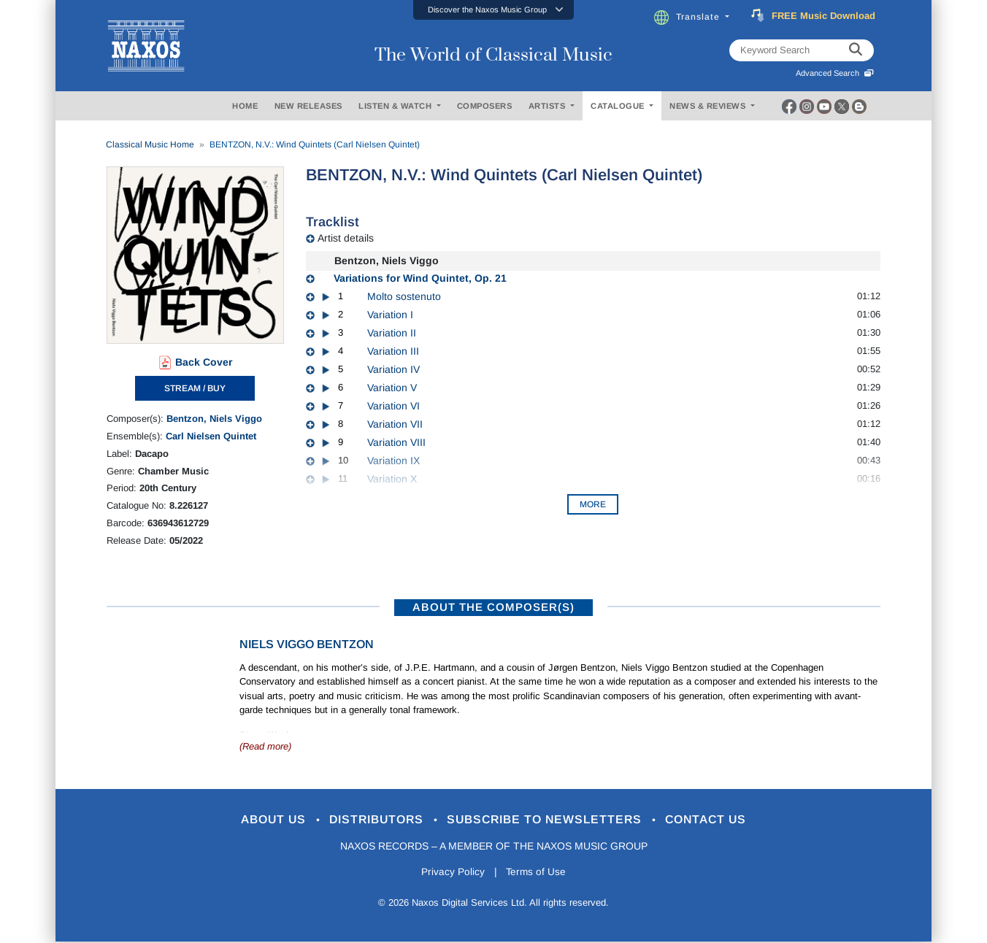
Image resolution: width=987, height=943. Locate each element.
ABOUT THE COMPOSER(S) (493, 607)
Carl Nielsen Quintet (211, 436)
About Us (262, 820)
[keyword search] (855, 50)
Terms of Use (537, 872)
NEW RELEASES (308, 105)
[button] (493, 10)
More (593, 504)
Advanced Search (835, 73)
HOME (245, 105)
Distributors (372, 820)
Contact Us (719, 820)
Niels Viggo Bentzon (306, 644)
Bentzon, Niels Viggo (214, 418)
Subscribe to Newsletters (550, 820)
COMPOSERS (484, 105)
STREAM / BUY (195, 388)
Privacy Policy (451, 872)
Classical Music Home (150, 144)
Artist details (346, 238)
